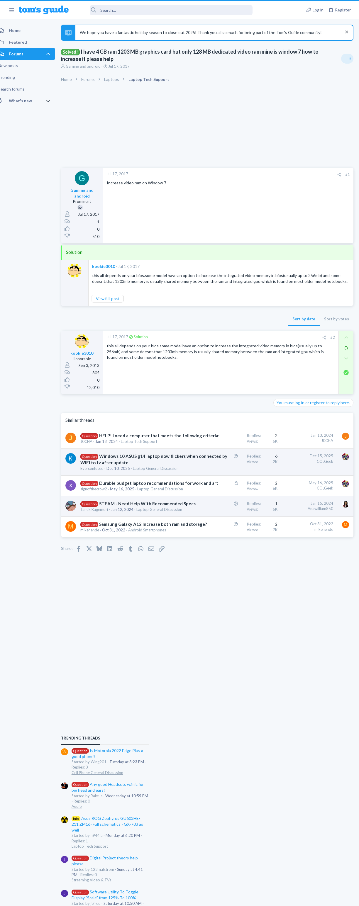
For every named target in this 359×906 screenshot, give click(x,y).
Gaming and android (89, 66)
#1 (253, 174)
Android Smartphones (106, 636)
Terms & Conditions (235, 897)
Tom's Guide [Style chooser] (311, 873)
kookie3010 (110, 266)
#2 (238, 348)
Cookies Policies (157, 897)
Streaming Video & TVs (295, 488)
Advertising (116, 897)
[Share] (245, 174)
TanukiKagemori (100, 592)
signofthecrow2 (100, 554)
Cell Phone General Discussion (301, 381)
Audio (281, 415)
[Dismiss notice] (345, 33)
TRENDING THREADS (284, 346)
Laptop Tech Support (294, 454)
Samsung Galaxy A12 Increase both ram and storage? (113, 618)
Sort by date (209, 330)
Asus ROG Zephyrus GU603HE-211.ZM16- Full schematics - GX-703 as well (311, 432)
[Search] (165, 10)
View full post (114, 310)
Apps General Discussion (297, 522)
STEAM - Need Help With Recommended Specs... (113, 580)
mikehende (96, 630)
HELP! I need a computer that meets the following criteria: (113, 453)
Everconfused (98, 509)
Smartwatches (288, 556)
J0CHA (93, 465)
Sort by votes (242, 330)
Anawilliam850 (226, 579)
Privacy (194, 897)
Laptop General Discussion (110, 515)
